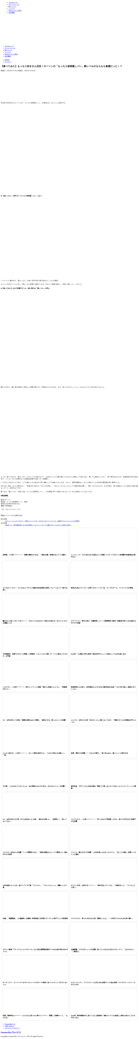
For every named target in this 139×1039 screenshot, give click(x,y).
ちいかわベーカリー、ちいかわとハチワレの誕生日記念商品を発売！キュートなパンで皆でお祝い (35, 589)
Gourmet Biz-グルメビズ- (11, 1032)
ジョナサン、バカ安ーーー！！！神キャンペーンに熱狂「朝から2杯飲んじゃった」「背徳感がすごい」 (35, 688)
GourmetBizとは (10, 1024)
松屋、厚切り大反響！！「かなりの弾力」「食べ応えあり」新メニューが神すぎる (99, 753)
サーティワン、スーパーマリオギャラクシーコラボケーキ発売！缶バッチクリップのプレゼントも (35, 983)
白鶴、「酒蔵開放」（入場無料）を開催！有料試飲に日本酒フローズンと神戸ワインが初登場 (35, 918)
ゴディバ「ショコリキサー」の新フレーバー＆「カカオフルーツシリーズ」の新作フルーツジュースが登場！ (42, 521)
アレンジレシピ (13, 4)
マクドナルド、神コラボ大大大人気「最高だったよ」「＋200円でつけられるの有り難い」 (102, 918)
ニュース (11, 8)
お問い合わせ (9, 1026)
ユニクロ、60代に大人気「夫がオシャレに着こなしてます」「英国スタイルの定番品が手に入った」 (103, 721)
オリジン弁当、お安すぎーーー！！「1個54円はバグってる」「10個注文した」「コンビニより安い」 (103, 886)
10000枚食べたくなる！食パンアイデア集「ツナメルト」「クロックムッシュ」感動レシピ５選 (35, 886)
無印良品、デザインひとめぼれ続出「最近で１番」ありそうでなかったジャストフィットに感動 (103, 787)
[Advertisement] (36, 39)
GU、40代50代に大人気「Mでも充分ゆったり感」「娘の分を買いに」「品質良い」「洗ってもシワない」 (35, 820)
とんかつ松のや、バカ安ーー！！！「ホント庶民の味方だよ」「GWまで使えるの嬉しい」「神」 (34, 754)
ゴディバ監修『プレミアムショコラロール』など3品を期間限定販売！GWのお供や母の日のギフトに (35, 950)
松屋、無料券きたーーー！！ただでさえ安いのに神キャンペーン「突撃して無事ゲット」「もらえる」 (35, 1016)
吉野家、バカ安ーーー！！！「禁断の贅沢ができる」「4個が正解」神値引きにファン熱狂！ (35, 555)
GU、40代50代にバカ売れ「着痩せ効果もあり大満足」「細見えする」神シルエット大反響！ (35, 720)
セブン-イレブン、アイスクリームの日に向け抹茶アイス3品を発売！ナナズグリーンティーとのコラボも (103, 983)
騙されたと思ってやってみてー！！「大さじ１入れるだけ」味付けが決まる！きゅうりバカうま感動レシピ (35, 622)
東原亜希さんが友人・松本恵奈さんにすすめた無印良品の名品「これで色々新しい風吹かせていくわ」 (103, 688)
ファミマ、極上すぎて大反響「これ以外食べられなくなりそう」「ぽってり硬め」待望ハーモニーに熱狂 (103, 853)
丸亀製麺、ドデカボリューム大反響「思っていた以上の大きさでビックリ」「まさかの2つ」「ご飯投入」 (103, 950)
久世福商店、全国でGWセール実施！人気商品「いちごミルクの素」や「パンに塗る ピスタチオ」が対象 (35, 655)
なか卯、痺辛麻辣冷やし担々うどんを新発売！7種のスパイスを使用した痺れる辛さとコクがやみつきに (103, 1016)
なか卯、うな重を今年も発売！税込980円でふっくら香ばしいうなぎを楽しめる (98, 654)
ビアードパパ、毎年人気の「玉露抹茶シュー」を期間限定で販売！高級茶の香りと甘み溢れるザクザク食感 (103, 622)
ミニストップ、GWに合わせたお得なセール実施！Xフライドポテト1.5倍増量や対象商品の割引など (103, 556)
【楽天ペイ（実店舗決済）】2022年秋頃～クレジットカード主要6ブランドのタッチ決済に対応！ (38, 525)
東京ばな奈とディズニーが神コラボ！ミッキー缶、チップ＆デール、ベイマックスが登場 (102, 588)
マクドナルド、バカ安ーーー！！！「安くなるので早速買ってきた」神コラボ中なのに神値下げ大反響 (103, 820)
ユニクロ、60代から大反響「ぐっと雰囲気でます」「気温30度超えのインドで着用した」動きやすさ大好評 (35, 853)
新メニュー (12, 6)
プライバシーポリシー (12, 1028)
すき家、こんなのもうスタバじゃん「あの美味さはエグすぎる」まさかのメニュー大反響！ (34, 786)
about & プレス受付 (15, 10)
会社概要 (11, 12)
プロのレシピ (13, 2)
